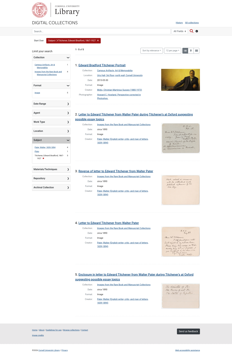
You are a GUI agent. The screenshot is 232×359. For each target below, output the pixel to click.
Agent (37, 112)
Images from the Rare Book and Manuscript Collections (123, 124)
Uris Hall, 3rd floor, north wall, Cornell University (120, 75)
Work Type (39, 121)
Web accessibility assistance (187, 350)
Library (67, 10)
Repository (39, 178)
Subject (38, 140)
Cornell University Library (49, 350)
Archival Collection (44, 187)
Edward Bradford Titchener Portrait (102, 65)
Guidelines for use (53, 330)
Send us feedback (188, 331)
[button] (73, 40)
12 (172, 50)
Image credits (38, 335)
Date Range (40, 103)
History (179, 22)
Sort (150, 50)
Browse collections (71, 330)
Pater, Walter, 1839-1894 (45, 147)
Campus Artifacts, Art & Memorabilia (114, 70)
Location (38, 131)
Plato (37, 151)
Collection (39, 57)
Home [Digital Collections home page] (34, 330)
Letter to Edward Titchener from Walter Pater (108, 223)
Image (37, 93)
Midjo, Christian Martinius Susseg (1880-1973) (119, 90)
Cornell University (39, 10)
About (41, 330)
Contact (84, 330)
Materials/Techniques (45, 169)
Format (37, 85)
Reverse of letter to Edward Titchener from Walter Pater (115, 171)
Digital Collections (55, 22)
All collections (192, 22)
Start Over (39, 40)
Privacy (64, 350)
